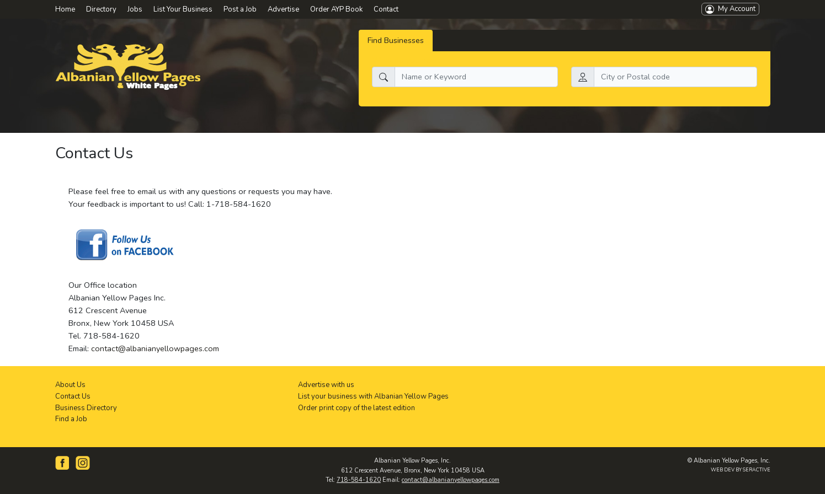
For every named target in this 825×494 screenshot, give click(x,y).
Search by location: (605, 60)
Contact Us (73, 396)
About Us (70, 385)
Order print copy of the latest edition (356, 408)
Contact (386, 9)
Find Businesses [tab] (396, 40)
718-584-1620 (359, 480)
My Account (730, 9)
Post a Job (240, 9)
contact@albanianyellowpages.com (155, 348)
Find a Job (71, 419)
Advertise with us (326, 385)
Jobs (134, 9)
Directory (101, 9)
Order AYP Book (336, 9)
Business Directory (86, 408)
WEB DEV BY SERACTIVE (740, 469)
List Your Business (182, 9)
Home (65, 9)
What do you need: (406, 60)
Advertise (283, 9)
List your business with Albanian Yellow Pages (373, 396)
